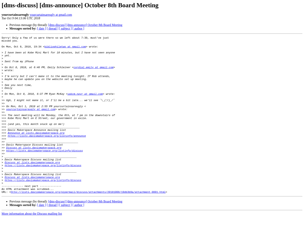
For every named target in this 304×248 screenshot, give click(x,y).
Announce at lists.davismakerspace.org (36, 152)
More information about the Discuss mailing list (32, 244)
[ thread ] (52, 28)
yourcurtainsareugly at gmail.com (51, 14)
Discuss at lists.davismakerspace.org (33, 169)
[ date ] (41, 28)
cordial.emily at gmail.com (94, 73)
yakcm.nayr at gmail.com (85, 105)
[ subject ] (65, 28)
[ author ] (78, 28)
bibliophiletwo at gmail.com (65, 49)
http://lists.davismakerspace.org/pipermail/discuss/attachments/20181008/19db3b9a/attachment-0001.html (88, 223)
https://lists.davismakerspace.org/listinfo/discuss (44, 173)
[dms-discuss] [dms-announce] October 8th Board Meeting (85, 25)
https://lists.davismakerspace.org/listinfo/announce (47, 155)
